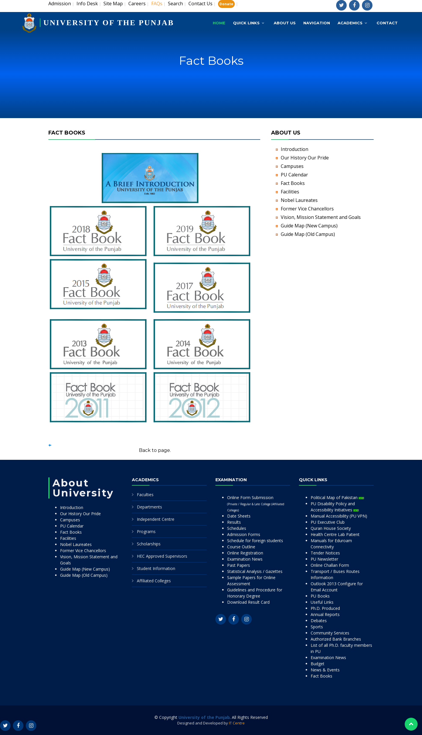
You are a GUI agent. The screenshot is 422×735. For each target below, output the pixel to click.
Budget (317, 663)
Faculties (145, 494)
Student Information (156, 568)
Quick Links (246, 23)
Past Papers (238, 565)
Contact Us (200, 3)
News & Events (325, 670)
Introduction (294, 149)
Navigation (316, 23)
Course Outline (241, 546)
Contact (387, 23)
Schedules (236, 528)
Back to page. (155, 450)
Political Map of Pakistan (337, 497)
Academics (350, 23)
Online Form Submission (255, 503)
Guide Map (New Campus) (309, 225)
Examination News (245, 559)
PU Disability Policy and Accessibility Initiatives (335, 507)
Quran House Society (331, 528)
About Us (285, 23)
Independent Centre (155, 519)
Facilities (290, 191)
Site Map (113, 3)
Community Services (330, 633)
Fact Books (293, 183)
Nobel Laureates (299, 200)
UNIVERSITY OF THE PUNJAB (108, 22)
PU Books (320, 596)
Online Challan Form (330, 565)
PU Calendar (294, 174)
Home (219, 23)
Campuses (292, 166)
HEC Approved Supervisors (162, 556)
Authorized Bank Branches (336, 639)
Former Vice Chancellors (307, 208)
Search (175, 3)
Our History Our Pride (305, 157)
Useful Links (322, 602)
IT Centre (237, 723)
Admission (59, 3)
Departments (149, 507)
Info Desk (87, 3)
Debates (319, 620)
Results (234, 522)
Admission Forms (243, 534)
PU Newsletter (324, 559)
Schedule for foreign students (255, 540)
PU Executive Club (328, 522)
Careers (137, 3)
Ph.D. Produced (325, 608)
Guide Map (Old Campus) (308, 234)
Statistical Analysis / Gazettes (255, 571)
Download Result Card (248, 602)
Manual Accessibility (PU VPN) (339, 516)
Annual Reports (325, 614)
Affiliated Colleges (154, 580)
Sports (317, 626)
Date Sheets (239, 516)
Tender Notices (325, 553)
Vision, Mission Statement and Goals (321, 217)
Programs (146, 531)
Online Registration (245, 553)
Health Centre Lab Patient (335, 534)
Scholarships (149, 544)
